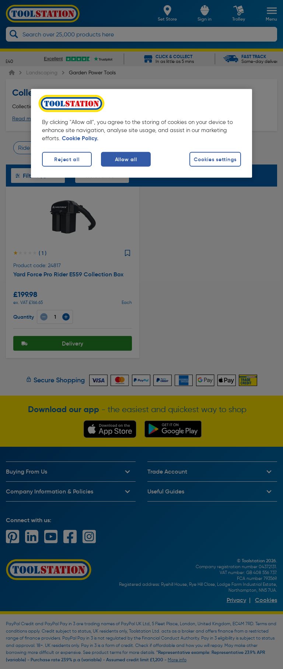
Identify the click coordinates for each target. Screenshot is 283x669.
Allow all (126, 159)
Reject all (66, 159)
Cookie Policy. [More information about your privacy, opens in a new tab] (80, 138)
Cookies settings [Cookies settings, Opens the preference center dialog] (215, 159)
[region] (141, 133)
